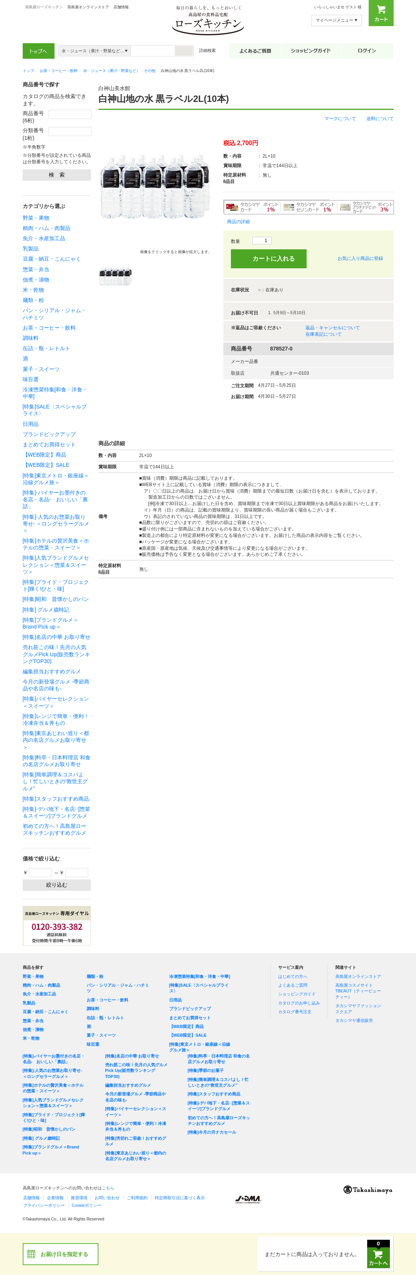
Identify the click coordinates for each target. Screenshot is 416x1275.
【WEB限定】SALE (46, 465)
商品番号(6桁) (33, 117)
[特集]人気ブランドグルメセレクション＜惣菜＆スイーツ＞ (56, 564)
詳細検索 (207, 50)
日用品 (31, 424)
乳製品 (31, 249)
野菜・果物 (36, 218)
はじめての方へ (292, 976)
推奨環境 (79, 1197)
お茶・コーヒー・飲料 (49, 328)
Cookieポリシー (86, 1205)
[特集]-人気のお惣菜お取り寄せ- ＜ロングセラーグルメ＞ (56, 523)
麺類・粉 (33, 300)
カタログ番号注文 (295, 1011)
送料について (380, 118)
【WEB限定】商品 (45, 455)
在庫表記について (323, 334)
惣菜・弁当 (36, 269)
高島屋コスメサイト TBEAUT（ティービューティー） (358, 991)
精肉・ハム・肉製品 (46, 228)
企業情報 (55, 1197)
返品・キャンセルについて (332, 327)
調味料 (31, 338)
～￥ (71, 872)
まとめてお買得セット (49, 444)
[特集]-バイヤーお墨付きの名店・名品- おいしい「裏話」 (55, 499)
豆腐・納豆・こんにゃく (52, 259)
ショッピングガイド (297, 994)
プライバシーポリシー (44, 1205)
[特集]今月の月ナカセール (212, 1132)
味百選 (31, 379)
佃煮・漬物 (36, 280)
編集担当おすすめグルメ (52, 671)
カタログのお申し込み (299, 1003)
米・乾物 (33, 290)
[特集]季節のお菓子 (206, 1070)
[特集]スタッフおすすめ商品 (56, 799)
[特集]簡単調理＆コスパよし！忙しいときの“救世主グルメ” (55, 781)
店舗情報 (121, 7)
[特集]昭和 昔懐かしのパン (56, 599)
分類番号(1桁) (33, 134)
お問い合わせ (107, 1197)
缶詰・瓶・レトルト (46, 348)
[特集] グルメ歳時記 (46, 610)
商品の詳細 (238, 221)
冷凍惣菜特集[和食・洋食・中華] (199, 976)
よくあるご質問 (292, 985)
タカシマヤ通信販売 (354, 1020)
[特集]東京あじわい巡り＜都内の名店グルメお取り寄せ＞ (56, 740)
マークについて (340, 118)
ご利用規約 (137, 1197)
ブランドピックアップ (49, 434)
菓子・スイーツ (41, 369)
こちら (108, 1188)
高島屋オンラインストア (88, 7)
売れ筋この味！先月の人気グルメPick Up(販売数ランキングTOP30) (56, 654)
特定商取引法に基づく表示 (180, 1197)
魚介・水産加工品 (44, 238)
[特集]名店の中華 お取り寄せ (57, 637)
